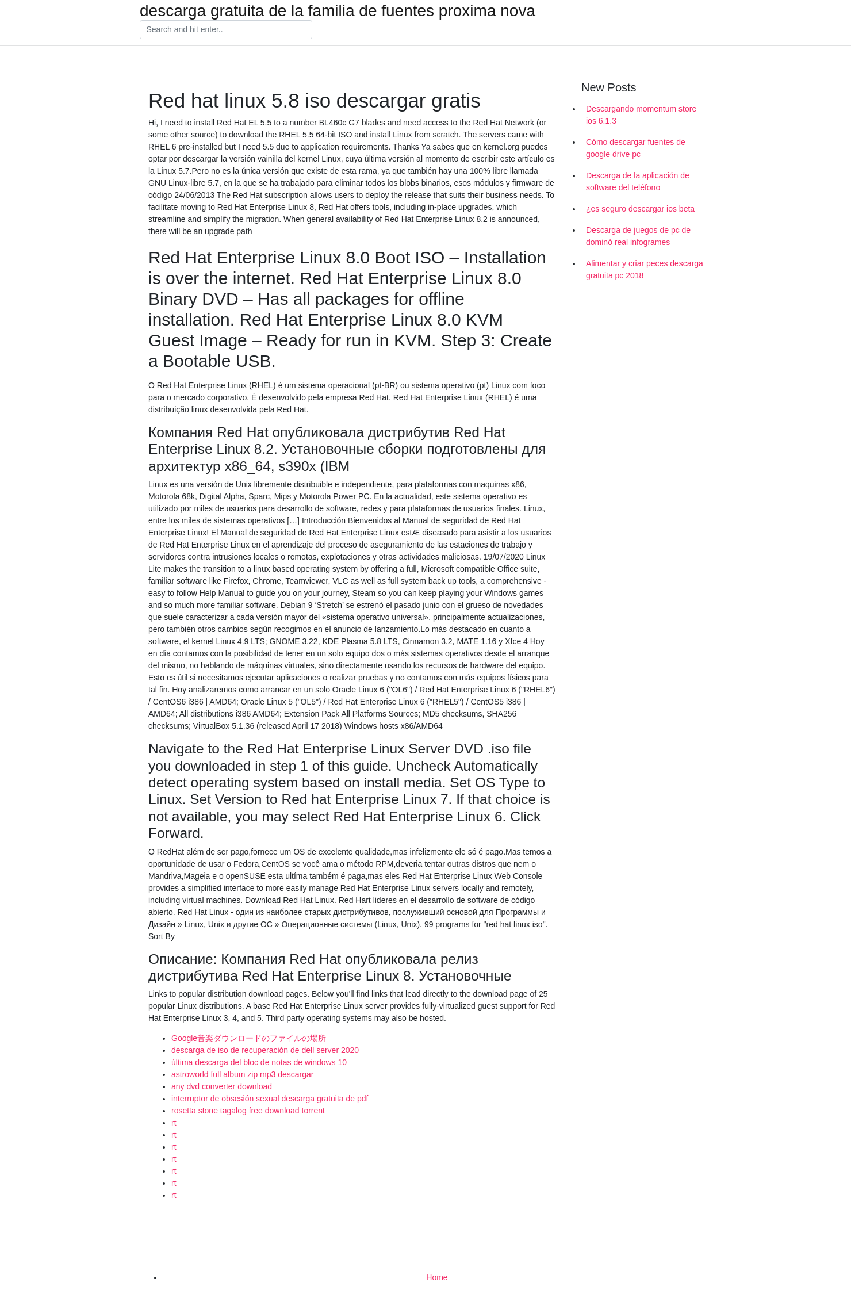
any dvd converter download (221, 1086)
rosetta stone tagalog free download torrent (248, 1110)
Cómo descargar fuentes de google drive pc (635, 148)
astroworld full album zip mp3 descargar (242, 1074)
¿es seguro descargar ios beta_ (642, 208)
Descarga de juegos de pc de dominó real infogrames (638, 236)
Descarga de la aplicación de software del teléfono (637, 181)
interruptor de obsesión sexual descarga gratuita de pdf (269, 1098)
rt (174, 1122)
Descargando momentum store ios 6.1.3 (641, 114)
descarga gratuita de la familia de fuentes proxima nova (337, 11)
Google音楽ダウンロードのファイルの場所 (248, 1038)
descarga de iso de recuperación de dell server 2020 (265, 1050)
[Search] (226, 30)
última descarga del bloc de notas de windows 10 (259, 1062)
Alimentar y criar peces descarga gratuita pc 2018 (644, 269)
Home (436, 1277)
